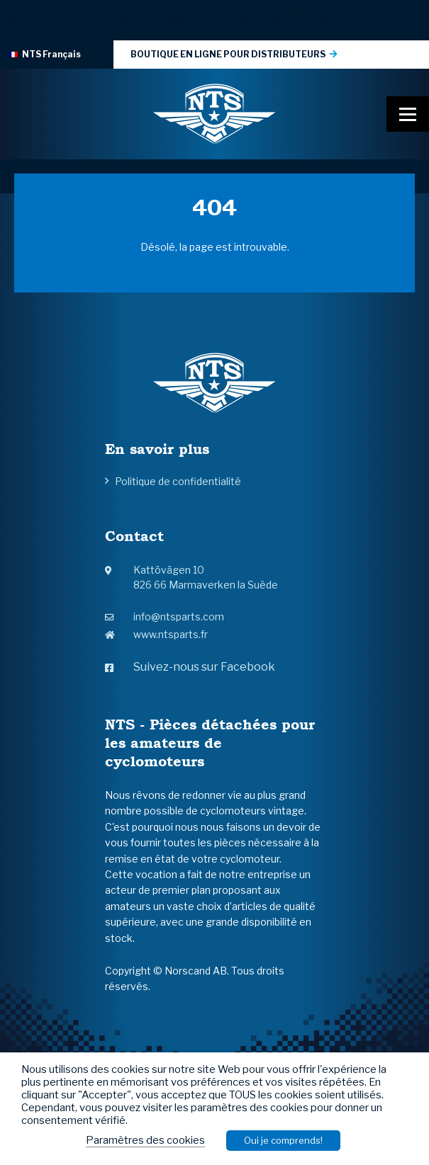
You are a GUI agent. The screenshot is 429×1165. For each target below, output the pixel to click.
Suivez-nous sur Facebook (190, 667)
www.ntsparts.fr (156, 634)
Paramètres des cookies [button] (145, 1140)
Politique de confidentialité (178, 481)
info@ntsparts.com (164, 616)
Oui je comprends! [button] (283, 1140)
